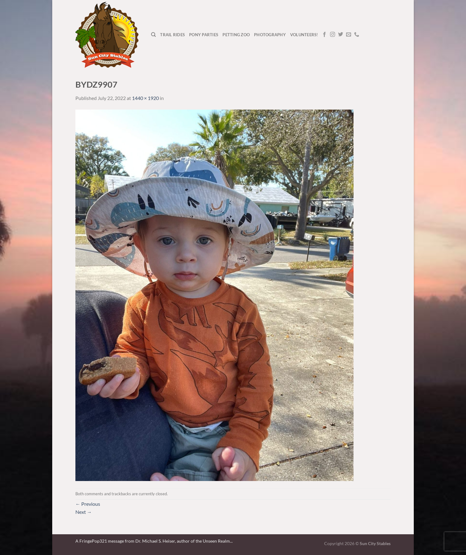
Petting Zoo (236, 34)
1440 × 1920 (145, 98)
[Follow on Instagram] (332, 34)
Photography (270, 34)
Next (83, 512)
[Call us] (356, 34)
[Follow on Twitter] (340, 34)
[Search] (153, 35)
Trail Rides (172, 34)
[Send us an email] (348, 34)
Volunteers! (304, 34)
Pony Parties (203, 34)
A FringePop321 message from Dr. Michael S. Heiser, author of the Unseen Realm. (153, 541)
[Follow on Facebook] (324, 34)
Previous (87, 504)
